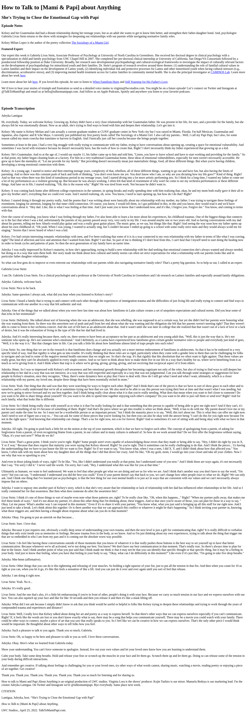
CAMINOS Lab (220, 72)
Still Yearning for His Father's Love (146, 81)
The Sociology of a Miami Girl (90, 42)
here (23, 75)
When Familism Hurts (106, 81)
